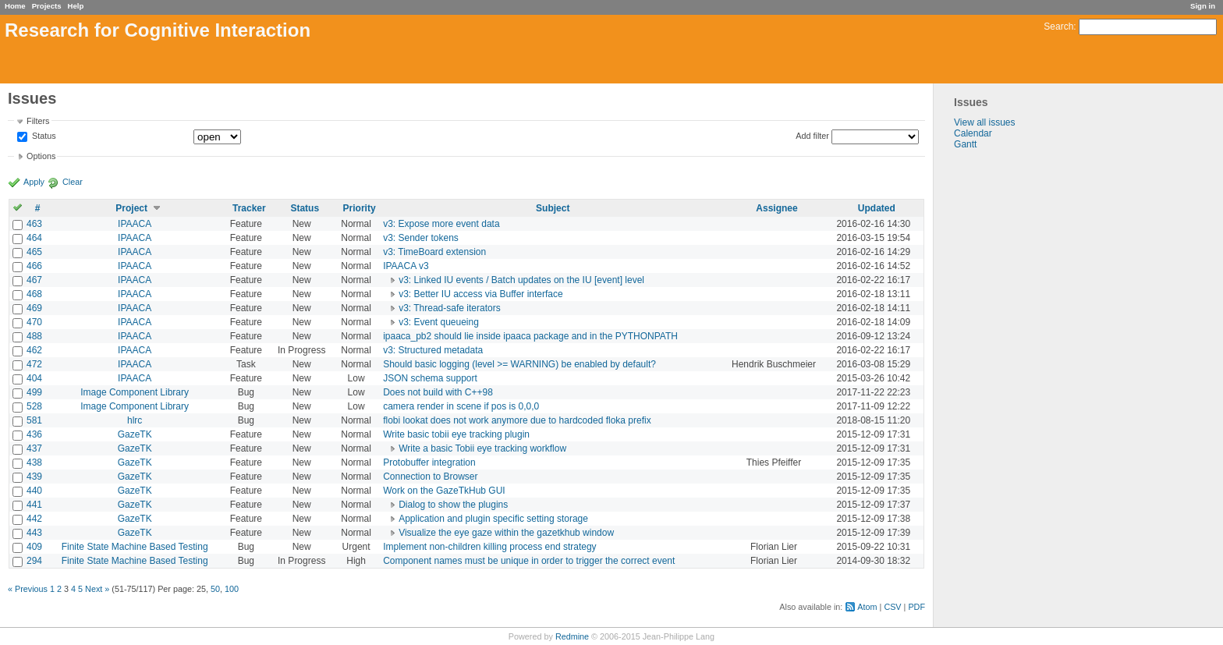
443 (34, 532)
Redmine (572, 636)
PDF (916, 606)
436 (34, 434)
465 (34, 251)
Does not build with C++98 (438, 392)
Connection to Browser (430, 476)
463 (34, 223)
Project (131, 208)
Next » (97, 589)
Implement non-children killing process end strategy (489, 546)
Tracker (249, 208)
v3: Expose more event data (441, 223)
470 (34, 322)
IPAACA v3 (405, 265)
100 (232, 589)
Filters (38, 121)
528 (34, 406)
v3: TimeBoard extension (434, 251)
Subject (552, 208)
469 (34, 308)
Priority (359, 208)
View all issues (984, 122)
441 (34, 504)
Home (15, 6)
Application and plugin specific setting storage (493, 518)
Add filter (812, 135)
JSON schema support (430, 378)
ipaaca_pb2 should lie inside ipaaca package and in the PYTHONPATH (530, 336)
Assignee (776, 208)
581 (34, 420)
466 (34, 265)
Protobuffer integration (429, 462)
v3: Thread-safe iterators (450, 308)
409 (34, 546)
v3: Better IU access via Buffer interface (481, 294)
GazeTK (135, 434)
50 (215, 589)
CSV (892, 606)
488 (34, 336)
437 (34, 448)
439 (34, 476)
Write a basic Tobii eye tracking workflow (482, 448)
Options (41, 156)
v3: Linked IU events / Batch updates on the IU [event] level (521, 280)
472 (34, 364)
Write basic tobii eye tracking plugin (456, 434)
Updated (876, 208)
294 (34, 560)
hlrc (134, 420)
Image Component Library (134, 392)
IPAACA (134, 223)
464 (34, 237)
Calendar (973, 133)
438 (34, 462)
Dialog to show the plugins (453, 504)
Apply (33, 181)
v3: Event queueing (439, 322)
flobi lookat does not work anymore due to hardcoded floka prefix (517, 420)
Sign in (1202, 6)
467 (34, 280)
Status (43, 136)
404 (34, 378)
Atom (867, 606)
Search (1058, 26)
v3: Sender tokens (421, 237)
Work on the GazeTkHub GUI (444, 490)
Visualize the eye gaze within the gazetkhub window (506, 532)
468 (34, 294)
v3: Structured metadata (433, 350)
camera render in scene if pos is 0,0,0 (461, 406)
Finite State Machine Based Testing (135, 546)
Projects (47, 6)
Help (76, 6)
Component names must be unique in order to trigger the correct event (529, 560)
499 (34, 392)
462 (34, 350)
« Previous (28, 589)
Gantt (965, 144)
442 (34, 518)
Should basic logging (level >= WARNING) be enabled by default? (519, 364)
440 (34, 490)
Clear (72, 181)
